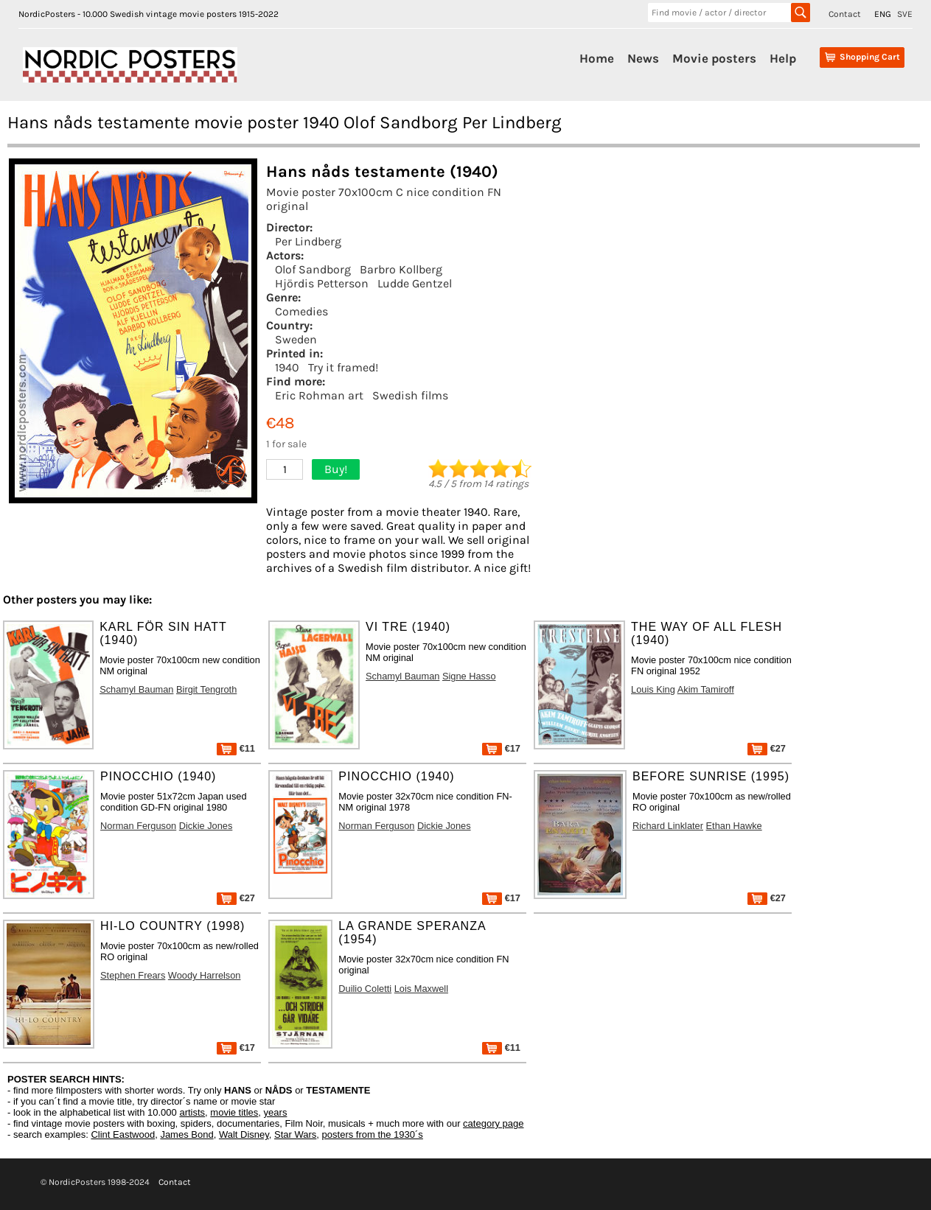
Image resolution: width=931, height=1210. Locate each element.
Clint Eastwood (123, 1134)
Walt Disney (244, 1134)
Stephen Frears (132, 975)
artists (192, 1112)
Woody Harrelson (204, 975)
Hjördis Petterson (322, 283)
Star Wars (295, 1134)
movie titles (234, 1112)
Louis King (653, 689)
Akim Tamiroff (705, 689)
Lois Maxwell (421, 988)
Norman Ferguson (138, 825)
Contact (845, 14)
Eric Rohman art (319, 395)
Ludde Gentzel (414, 283)
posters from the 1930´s (372, 1134)
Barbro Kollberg (401, 269)
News (643, 58)
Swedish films (410, 395)
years (275, 1112)
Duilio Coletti (364, 988)
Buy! (335, 469)
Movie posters (714, 58)
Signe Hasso (469, 676)
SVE (905, 14)
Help (783, 58)
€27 (766, 748)
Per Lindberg (308, 241)
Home (596, 58)
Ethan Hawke (734, 825)
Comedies (301, 311)
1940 (287, 367)
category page (493, 1123)
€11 (236, 748)
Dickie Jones (206, 825)
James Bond (186, 1134)
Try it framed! (343, 367)
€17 (501, 748)
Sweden (296, 339)
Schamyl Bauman (136, 689)
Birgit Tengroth (206, 689)
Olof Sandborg (313, 269)
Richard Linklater (667, 825)
